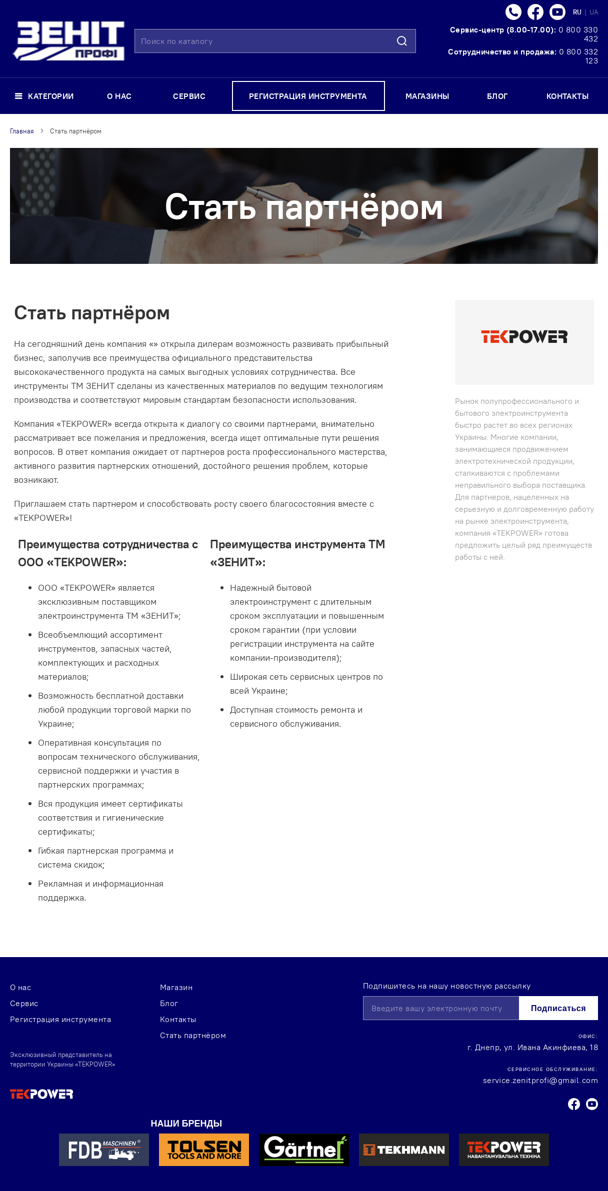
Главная (22, 131)
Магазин (176, 987)
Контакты (178, 1019)
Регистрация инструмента (60, 1019)
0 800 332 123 (578, 55)
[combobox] (275, 41)
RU (578, 12)
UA (594, 12)
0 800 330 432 (578, 33)
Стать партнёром (193, 1035)
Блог (169, 1003)
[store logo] (68, 40)
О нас (20, 987)
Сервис (24, 1003)
